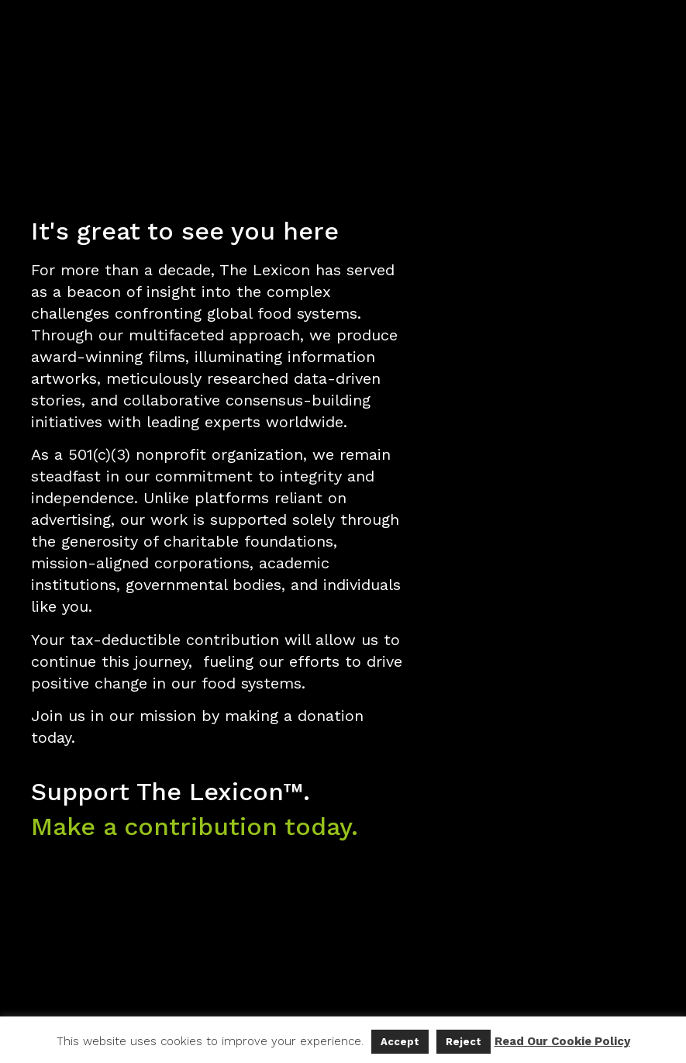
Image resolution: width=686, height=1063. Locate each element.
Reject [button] (463, 1041)
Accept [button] (400, 1041)
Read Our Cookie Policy (562, 1041)
